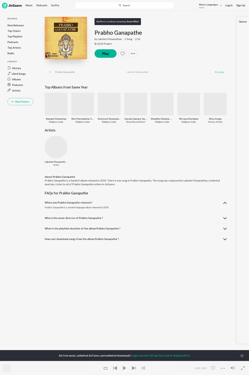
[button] (133, 53)
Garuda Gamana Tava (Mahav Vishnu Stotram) (135, 118)
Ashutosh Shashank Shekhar (109, 118)
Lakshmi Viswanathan (110, 38)
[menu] (209, 6)
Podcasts (41, 5)
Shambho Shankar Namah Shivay (162, 118)
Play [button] (105, 54)
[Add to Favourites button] (122, 53)
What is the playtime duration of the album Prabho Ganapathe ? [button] (82, 228)
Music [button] (29, 5)
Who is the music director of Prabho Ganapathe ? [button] (74, 217)
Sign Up (240, 5)
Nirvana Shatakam (188, 118)
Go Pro (55, 5)
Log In (229, 5)
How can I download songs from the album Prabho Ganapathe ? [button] (82, 238)
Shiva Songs (215, 118)
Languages (208, 4)
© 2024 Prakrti (103, 43)
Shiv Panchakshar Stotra (82, 118)
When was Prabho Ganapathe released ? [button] (68, 202)
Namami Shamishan (56, 118)
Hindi (201, 7)
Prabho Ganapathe (65, 72)
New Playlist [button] (20, 101)
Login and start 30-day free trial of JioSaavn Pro (160, 355)
